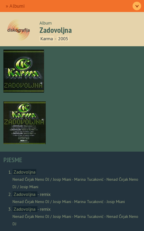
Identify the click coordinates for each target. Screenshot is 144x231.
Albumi (17, 6)
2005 (63, 38)
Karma (46, 38)
